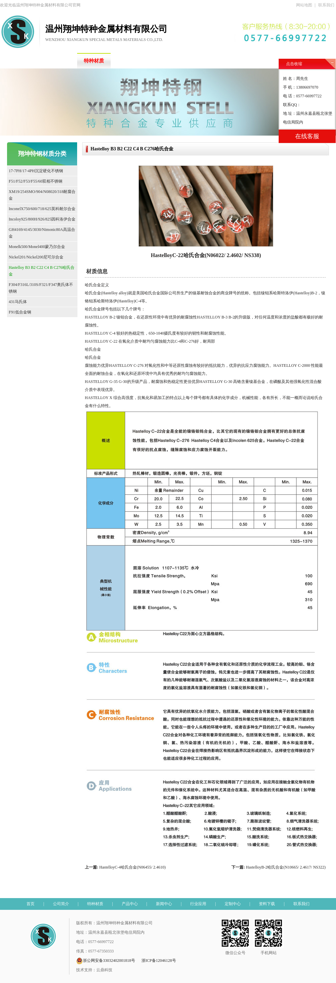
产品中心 (131, 60)
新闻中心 (168, 60)
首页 (20, 60)
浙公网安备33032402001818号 (105, 960)
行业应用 (204, 60)
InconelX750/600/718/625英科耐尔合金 (42, 208)
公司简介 (57, 60)
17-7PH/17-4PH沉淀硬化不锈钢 (36, 170)
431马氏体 (18, 301)
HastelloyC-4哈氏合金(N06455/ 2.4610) (132, 867)
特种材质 (94, 60)
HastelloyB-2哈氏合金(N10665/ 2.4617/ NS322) (286, 867)
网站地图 (304, 5)
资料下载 (278, 60)
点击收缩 (294, 63)
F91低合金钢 (20, 312)
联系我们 (326, 5)
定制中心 (241, 60)
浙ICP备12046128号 (159, 960)
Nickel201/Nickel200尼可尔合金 (36, 257)
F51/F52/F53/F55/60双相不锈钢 (35, 181)
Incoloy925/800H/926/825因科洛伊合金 (42, 219)
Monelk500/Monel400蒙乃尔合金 (37, 246)
